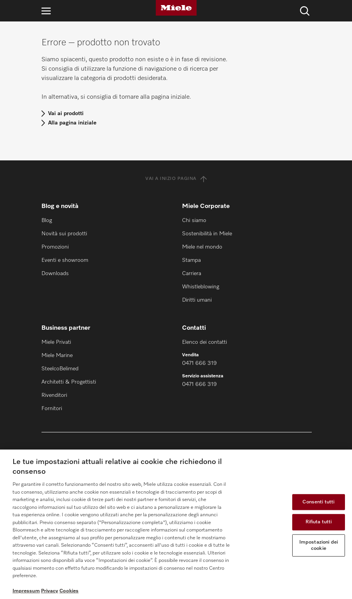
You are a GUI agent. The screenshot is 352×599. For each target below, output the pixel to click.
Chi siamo (194, 220)
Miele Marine (57, 355)
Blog (46, 220)
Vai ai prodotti (66, 113)
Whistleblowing (200, 287)
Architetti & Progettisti (68, 382)
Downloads (55, 273)
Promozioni (55, 247)
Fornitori (51, 408)
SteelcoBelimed (60, 368)
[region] (176, 524)
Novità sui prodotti (64, 233)
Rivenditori (54, 395)
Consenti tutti (318, 502)
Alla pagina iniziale (72, 123)
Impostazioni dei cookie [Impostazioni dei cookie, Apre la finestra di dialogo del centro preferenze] (318, 545)
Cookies (69, 591)
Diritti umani (197, 300)
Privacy (49, 591)
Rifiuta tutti (319, 522)
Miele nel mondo (202, 247)
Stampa (191, 260)
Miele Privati (56, 342)
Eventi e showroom (64, 260)
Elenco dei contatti (204, 342)
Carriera (191, 273)
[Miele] (176, 8)
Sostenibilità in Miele (207, 233)
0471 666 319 (199, 363)
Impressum (26, 591)
